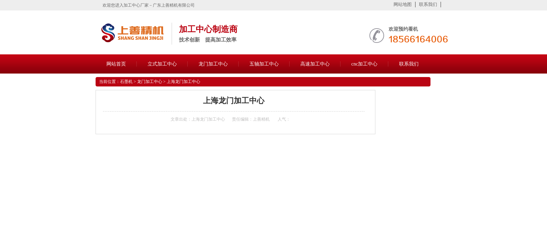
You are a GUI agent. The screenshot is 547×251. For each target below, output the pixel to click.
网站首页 (116, 64)
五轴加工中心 (264, 64)
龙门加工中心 (213, 64)
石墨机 (126, 81)
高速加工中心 (315, 64)
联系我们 (428, 4)
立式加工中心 (162, 64)
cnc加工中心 (364, 64)
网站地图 (403, 4)
